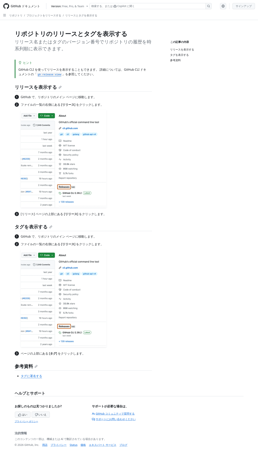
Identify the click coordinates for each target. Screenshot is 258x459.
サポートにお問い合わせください (114, 419)
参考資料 (26, 366)
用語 (44, 445)
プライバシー (59, 445)
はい (22, 414)
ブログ (123, 445)
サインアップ (244, 6)
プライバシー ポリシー (26, 421)
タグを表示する (33, 226)
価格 (83, 445)
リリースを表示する (38, 87)
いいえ (41, 414)
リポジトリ (16, 15)
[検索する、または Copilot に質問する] (151, 6)
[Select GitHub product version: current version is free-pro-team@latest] (69, 6)
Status (73, 445)
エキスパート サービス (102, 445)
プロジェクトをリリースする (44, 15)
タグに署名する (31, 376)
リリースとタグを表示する (81, 15)
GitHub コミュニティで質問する (113, 413)
